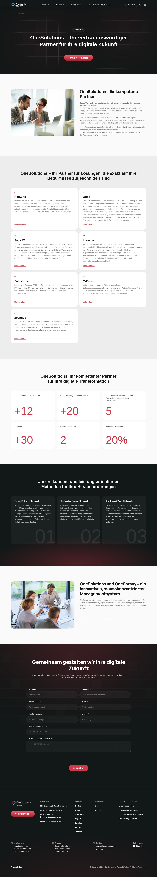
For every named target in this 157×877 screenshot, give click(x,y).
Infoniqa (78, 823)
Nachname (86, 689)
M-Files (78, 827)
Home (13, 13)
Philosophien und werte (128, 810)
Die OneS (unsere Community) (131, 814)
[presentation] (42, 758)
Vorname (32, 689)
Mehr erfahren (20, 225)
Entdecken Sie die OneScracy (99, 619)
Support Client (22, 813)
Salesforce (79, 814)
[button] (140, 4)
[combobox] (78, 732)
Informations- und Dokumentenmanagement (51, 818)
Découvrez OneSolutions (129, 801)
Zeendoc (78, 832)
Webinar (98, 810)
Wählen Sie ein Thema (38, 726)
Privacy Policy (16, 867)
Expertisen (45, 5)
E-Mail (84, 714)
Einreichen (78, 768)
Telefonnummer (35, 714)
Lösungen (60, 5)
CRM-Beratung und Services (52, 813)
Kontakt (131, 5)
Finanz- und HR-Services (50, 824)
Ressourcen (76, 5)
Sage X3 (78, 819)
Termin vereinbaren (78, 58)
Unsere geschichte (126, 806)
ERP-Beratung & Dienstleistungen (47, 807)
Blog (97, 806)
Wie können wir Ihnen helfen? (41, 739)
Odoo (77, 810)
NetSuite (78, 806)
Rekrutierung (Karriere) (128, 819)
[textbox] (40, 732)
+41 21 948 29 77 (102, 849)
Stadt (84, 701)
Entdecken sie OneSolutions (99, 5)
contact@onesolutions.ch (106, 846)
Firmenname (34, 701)
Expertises (44, 801)
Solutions (79, 801)
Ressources (99, 801)
